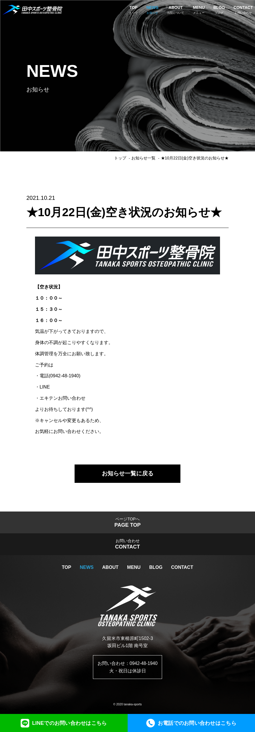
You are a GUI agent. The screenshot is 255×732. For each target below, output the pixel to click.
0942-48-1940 (143, 665)
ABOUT (110, 569)
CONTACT (182, 569)
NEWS (87, 569)
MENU (134, 569)
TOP (66, 569)
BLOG (155, 569)
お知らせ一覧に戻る (127, 474)
